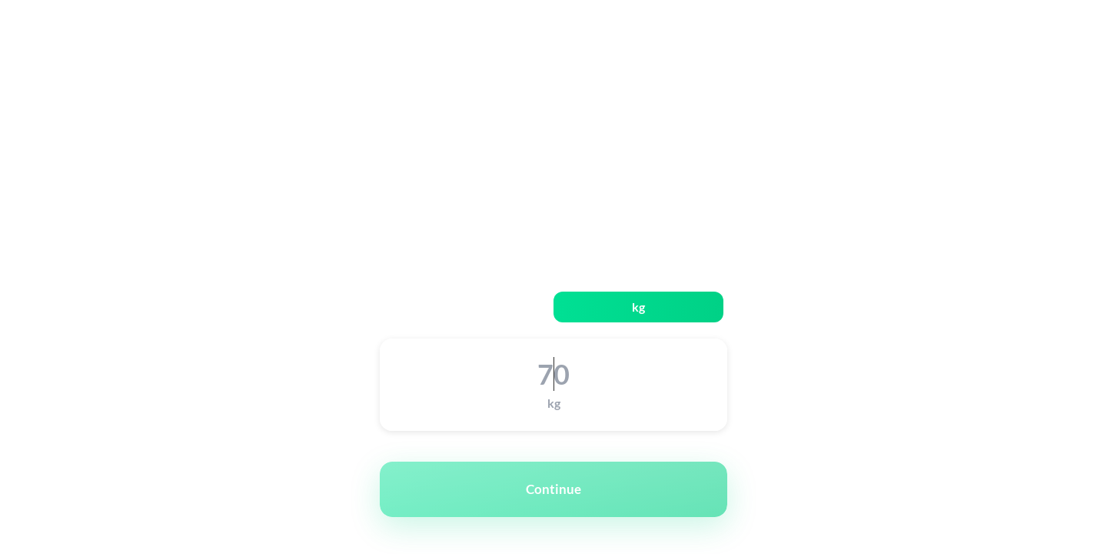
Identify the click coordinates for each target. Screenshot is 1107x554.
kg (638, 306)
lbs (469, 306)
